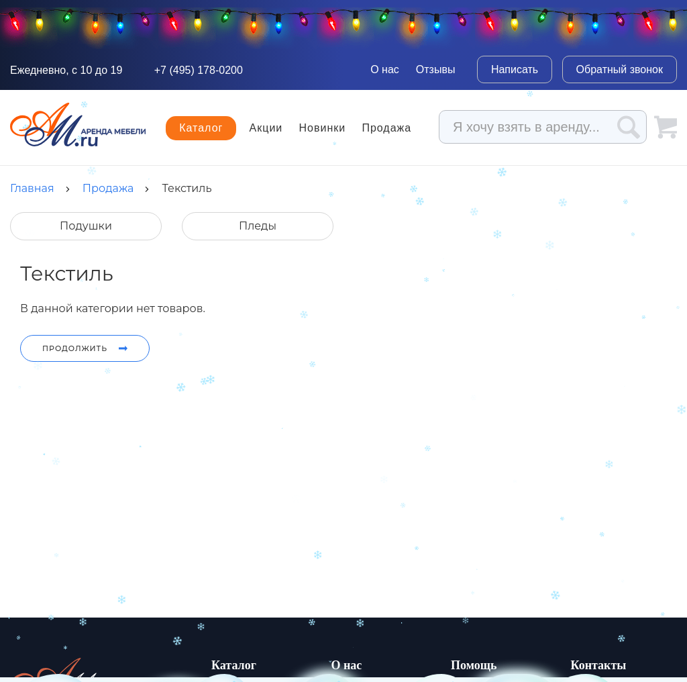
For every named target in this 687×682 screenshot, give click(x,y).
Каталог (201, 128)
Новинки (322, 128)
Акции (266, 128)
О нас (384, 69)
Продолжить (84, 348)
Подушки (86, 226)
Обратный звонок (619, 69)
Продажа (386, 128)
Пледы (257, 226)
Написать (514, 69)
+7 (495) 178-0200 (198, 70)
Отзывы (436, 69)
